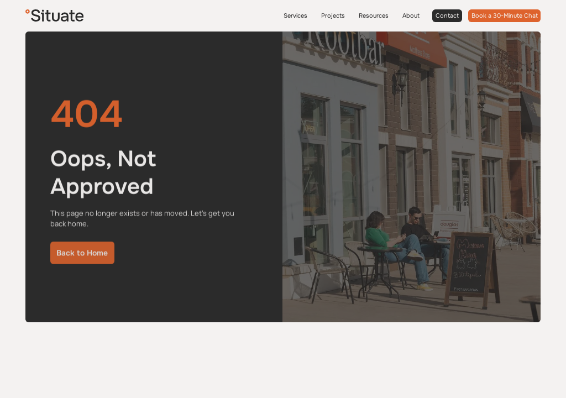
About (411, 15)
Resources (374, 15)
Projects (333, 15)
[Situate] (54, 15)
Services (295, 15)
